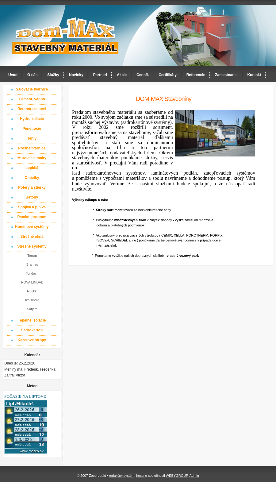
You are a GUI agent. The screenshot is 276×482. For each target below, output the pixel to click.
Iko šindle (32, 300)
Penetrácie (32, 128)
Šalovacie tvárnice (32, 89)
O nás (32, 75)
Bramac (32, 264)
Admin (194, 475)
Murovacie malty (31, 158)
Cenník (142, 75)
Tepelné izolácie (32, 320)
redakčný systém (121, 475)
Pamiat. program (32, 217)
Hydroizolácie (32, 119)
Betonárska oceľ (31, 109)
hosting (141, 475)
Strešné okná (31, 236)
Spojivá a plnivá (32, 207)
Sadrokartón (32, 330)
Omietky (32, 177)
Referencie (195, 75)
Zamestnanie (226, 75)
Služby (53, 75)
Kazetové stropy (32, 340)
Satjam (32, 309)
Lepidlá (31, 168)
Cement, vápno (32, 99)
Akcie (122, 75)
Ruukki (32, 291)
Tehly (31, 138)
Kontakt (254, 75)
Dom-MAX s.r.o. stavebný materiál (65, 36)
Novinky (76, 75)
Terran (32, 255)
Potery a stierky (31, 187)
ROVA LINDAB (32, 282)
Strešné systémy (31, 246)
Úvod (12, 75)
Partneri (100, 75)
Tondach (32, 273)
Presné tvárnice (31, 148)
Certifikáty (168, 75)
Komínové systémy (31, 227)
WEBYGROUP (177, 475)
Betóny (32, 197)
